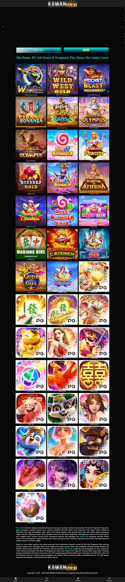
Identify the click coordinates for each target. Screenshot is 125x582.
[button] (3, 26)
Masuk (86, 50)
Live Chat (109, 579)
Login (15, 579)
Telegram (78, 579)
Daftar (38, 50)
